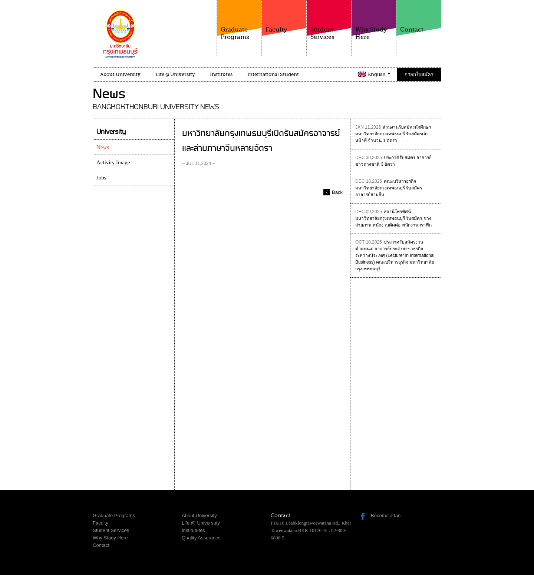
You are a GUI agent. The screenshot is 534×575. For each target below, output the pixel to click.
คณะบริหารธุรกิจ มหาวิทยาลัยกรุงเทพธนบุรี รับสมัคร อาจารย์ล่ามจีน (388, 188)
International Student (273, 74)
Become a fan (385, 515)
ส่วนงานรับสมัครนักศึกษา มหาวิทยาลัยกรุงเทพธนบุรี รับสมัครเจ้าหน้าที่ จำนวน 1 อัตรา (393, 134)
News (102, 147)
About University (120, 74)
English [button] (379, 74)
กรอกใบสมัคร (419, 74)
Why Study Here (374, 20)
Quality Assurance (201, 538)
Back (337, 192)
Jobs (101, 178)
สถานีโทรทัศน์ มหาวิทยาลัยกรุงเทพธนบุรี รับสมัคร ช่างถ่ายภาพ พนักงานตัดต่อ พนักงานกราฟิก (393, 218)
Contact (418, 16)
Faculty (284, 16)
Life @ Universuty (201, 523)
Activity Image (113, 162)
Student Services (329, 20)
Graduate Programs (239, 20)
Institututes (193, 530)
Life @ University (175, 74)
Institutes (221, 74)
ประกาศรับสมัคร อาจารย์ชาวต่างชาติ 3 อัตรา (393, 161)
